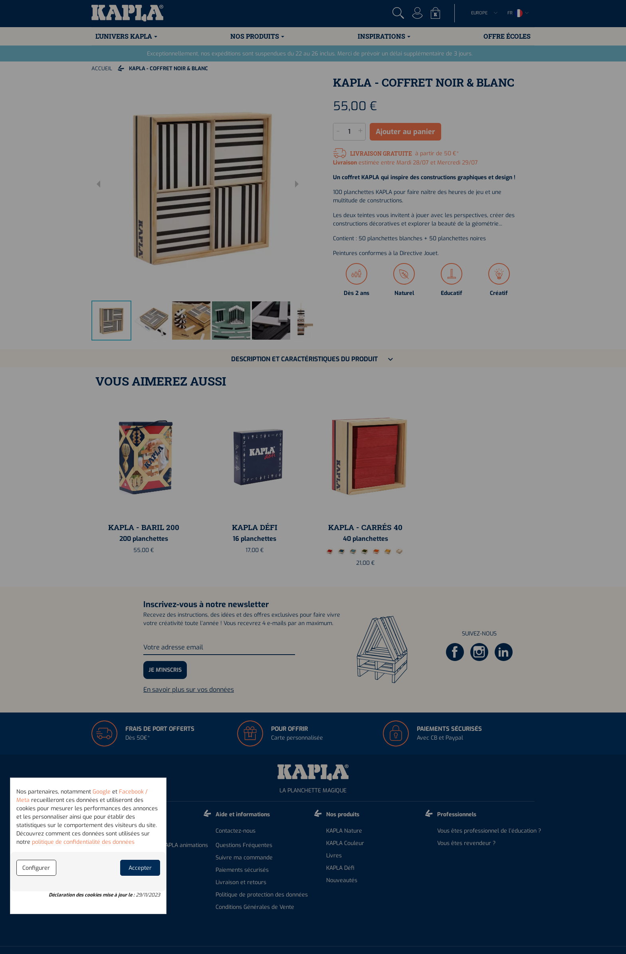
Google (102, 792)
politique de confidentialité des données (83, 842)
